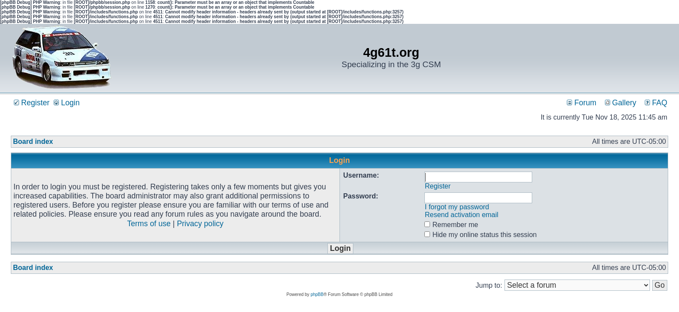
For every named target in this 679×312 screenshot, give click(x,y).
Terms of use (149, 223)
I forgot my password (457, 207)
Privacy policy (200, 223)
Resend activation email (461, 214)
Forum (581, 102)
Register (31, 102)
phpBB (316, 294)
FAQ (656, 102)
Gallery (621, 102)
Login (67, 102)
